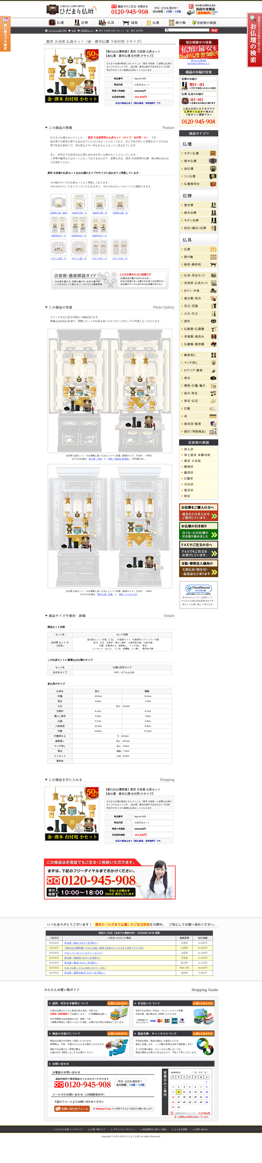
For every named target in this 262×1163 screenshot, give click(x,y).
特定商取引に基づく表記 (154, 1153)
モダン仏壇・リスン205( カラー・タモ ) (85, 991)
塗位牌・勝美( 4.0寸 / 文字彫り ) (81, 986)
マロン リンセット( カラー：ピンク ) (83, 976)
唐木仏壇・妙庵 (105, 606)
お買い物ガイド (97, 1153)
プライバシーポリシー (124, 1153)
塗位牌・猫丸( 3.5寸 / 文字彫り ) (81, 966)
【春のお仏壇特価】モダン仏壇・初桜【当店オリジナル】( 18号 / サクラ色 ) (104, 971)
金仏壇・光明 (95, 470)
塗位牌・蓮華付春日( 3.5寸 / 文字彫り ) (84, 996)
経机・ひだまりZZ (128, 606)
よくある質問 (180, 1153)
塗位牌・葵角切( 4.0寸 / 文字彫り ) (82, 981)
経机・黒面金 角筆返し (119, 470)
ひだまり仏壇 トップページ (69, 1153)
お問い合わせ (201, 1153)
